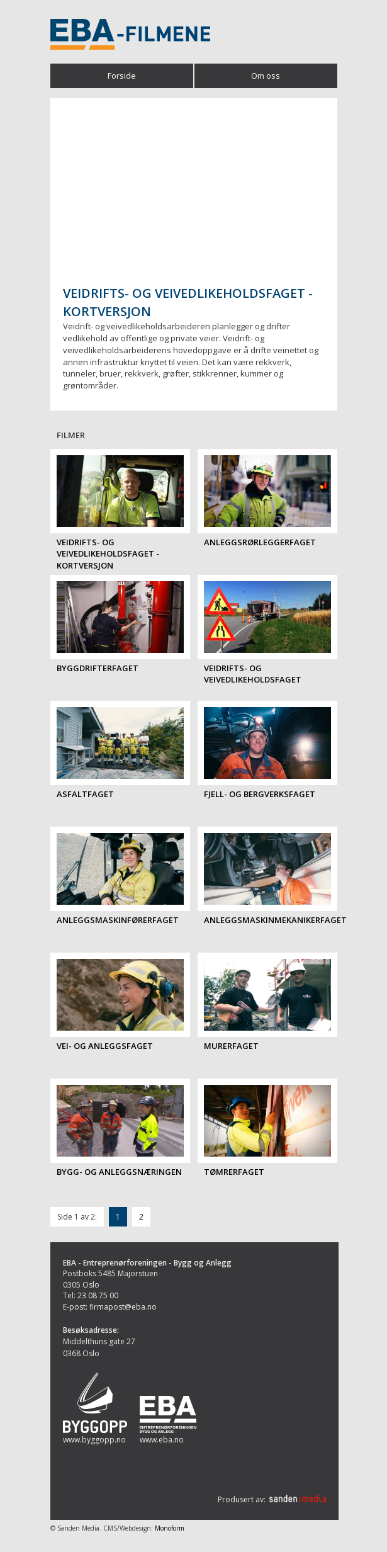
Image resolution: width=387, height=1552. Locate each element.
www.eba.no (162, 1439)
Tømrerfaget (234, 1171)
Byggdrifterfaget (97, 668)
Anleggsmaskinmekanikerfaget (275, 920)
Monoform (169, 1528)
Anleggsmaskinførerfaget (118, 920)
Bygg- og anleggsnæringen (119, 1171)
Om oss (265, 75)
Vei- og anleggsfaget (105, 1045)
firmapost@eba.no (123, 1306)
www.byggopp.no (94, 1439)
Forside (122, 75)
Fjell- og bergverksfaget (259, 794)
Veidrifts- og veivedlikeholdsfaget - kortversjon (108, 554)
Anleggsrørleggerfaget (260, 542)
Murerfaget (231, 1045)
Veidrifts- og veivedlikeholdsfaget (252, 674)
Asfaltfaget (85, 794)
